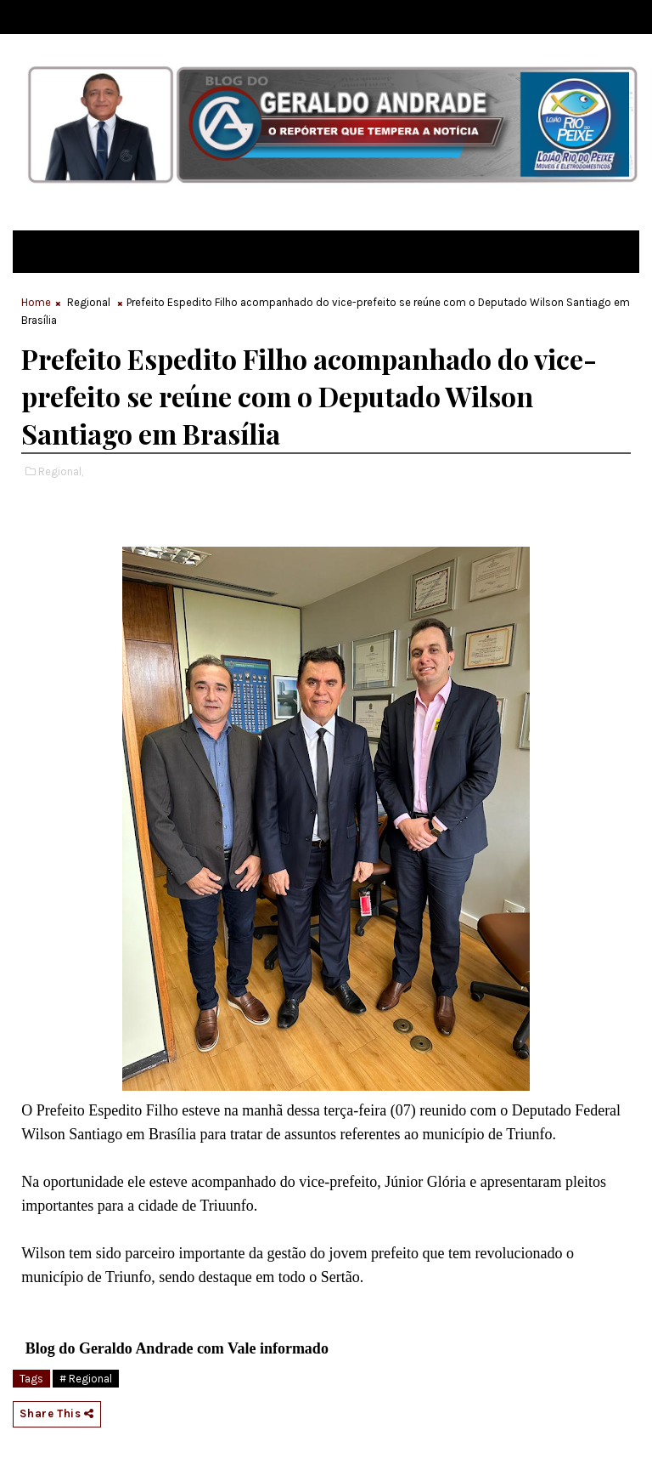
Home (36, 302)
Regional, (60, 471)
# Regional (85, 1378)
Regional (88, 302)
